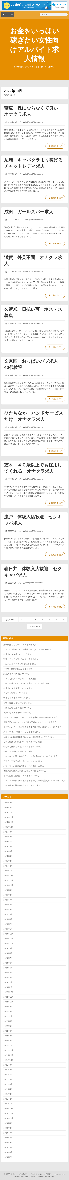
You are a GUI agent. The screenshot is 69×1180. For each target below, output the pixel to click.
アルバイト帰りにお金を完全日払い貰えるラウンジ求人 (27, 649)
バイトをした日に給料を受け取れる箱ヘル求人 (23, 766)
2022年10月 (8, 1002)
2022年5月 (8, 1026)
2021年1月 (8, 1104)
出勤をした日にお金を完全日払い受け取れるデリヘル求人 (28, 737)
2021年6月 (8, 1079)
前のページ (10, 619)
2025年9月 (8, 832)
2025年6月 (8, 846)
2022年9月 (8, 1007)
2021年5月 (8, 1084)
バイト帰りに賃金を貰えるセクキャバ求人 (21, 785)
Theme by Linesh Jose (46, 1177)
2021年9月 (8, 1065)
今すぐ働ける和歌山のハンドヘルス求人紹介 (22, 742)
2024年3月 (8, 919)
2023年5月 (8, 968)
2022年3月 (8, 1036)
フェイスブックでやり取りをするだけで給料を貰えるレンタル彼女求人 (34, 780)
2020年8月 (8, 1128)
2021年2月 (8, 1099)
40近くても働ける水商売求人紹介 (18, 751)
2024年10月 (8, 885)
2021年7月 (8, 1074)
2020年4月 (8, 1147)
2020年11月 (8, 1113)
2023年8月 (8, 953)
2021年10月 (8, 1060)
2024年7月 (8, 900)
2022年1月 (8, 1045)
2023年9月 (8, 948)
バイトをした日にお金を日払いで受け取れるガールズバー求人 (30, 756)
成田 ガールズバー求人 (28, 211)
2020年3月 (8, 1152)
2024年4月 (8, 914)
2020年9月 (8, 1123)
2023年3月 (8, 977)
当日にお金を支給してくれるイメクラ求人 (21, 776)
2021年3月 (8, 1094)
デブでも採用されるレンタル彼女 (17, 669)
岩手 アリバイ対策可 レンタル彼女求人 (21, 732)
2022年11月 (8, 997)
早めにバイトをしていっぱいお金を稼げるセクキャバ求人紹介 (30, 717)
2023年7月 (8, 958)
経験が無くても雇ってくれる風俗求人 (19, 644)
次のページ (34, 626)
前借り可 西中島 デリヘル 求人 (16, 698)
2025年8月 (8, 837)
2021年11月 (8, 1055)
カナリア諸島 (30, 1177)
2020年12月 (8, 1108)
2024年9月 (8, 890)
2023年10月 (8, 943)
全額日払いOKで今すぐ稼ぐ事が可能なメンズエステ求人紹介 (29, 722)
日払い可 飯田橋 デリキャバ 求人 (17, 712)
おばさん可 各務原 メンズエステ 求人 (19, 664)
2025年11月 (8, 822)
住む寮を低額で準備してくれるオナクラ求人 (22, 746)
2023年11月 (8, 939)
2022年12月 (8, 992)
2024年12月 (8, 875)
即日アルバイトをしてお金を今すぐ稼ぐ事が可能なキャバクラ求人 (32, 727)
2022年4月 (8, 1031)
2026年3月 (8, 803)
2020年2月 (8, 1157)
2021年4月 (8, 1089)
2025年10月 (8, 827)
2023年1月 (8, 987)
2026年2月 (8, 807)
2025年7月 (8, 841)
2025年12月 (8, 817)
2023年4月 (8, 973)
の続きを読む (55, 146)
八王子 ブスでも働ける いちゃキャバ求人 (22, 761)
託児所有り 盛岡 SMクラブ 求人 (17, 654)
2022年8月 (8, 1011)
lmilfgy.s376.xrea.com (34, 122)
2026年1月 (8, 812)
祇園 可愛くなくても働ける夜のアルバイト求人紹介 (26, 683)
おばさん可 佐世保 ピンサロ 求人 (17, 708)
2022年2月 (8, 1040)
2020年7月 (8, 1133)
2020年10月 (8, 1118)
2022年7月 (8, 1016)
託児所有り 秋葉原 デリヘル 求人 (17, 688)
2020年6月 (8, 1138)
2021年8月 (8, 1070)
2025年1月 (8, 871)
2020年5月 (8, 1142)
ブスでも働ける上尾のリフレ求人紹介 (19, 678)
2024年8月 (8, 895)
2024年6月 (8, 905)
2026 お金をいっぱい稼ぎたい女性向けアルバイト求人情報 (28, 1174)
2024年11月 (8, 880)
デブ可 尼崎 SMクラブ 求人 (15, 693)
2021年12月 (8, 1050)
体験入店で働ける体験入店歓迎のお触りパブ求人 (24, 771)
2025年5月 (8, 851)
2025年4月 (8, 856)
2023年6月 (8, 963)
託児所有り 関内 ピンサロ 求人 (16, 674)
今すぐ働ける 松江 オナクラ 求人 (17, 703)
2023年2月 (8, 982)
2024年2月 (8, 924)
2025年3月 (8, 861)
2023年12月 (8, 934)
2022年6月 (8, 1021)
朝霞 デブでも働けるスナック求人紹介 (20, 659)
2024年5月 (8, 909)
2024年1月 (8, 929)
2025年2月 (8, 866)
